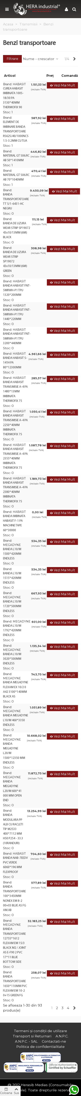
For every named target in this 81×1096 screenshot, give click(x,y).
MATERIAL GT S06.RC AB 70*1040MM (16, 177)
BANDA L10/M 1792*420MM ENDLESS (12, 630)
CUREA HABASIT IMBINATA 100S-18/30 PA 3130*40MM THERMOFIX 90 (13, 98)
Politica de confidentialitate (40, 1046)
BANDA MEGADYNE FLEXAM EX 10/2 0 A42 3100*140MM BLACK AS (15, 689)
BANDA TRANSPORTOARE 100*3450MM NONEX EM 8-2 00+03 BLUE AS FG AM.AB (14, 898)
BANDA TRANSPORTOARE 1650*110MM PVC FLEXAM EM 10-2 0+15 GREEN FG (15, 986)
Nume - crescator (41, 59)
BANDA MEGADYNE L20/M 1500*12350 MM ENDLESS (14, 753)
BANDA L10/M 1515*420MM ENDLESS (12, 578)
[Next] (74, 58)
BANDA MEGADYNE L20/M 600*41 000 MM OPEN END (12, 791)
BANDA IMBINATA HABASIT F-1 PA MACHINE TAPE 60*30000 (14, 523)
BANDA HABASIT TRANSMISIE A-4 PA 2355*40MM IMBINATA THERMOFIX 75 (15, 459)
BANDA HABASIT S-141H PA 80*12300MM (15, 362)
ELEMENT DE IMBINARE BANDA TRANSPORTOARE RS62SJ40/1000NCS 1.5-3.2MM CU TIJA (15, 131)
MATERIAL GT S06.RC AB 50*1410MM (16, 158)
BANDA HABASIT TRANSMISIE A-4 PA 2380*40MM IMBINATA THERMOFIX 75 (15, 492)
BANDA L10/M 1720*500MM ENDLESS (12, 606)
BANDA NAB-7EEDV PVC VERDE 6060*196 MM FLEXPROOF (15, 865)
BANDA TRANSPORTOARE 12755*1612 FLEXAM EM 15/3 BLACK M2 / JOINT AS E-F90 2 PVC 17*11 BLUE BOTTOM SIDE (14, 946)
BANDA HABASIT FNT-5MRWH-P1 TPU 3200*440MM (17, 338)
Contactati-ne (54, 1041)
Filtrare (12, 59)
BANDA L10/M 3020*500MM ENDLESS (12, 659)
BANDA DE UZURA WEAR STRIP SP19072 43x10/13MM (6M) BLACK (16, 230)
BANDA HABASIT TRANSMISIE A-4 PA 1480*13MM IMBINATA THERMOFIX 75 (15, 392)
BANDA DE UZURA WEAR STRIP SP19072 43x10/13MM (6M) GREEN (15, 262)
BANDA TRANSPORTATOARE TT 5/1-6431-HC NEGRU (16, 201)
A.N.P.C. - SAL (26, 1041)
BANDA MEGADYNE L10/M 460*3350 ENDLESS (15, 720)
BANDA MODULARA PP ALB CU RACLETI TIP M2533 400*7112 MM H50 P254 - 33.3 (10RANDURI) (13, 829)
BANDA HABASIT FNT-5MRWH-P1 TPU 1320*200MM (17, 290)
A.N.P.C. (62, 1036)
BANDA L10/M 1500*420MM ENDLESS (12, 554)
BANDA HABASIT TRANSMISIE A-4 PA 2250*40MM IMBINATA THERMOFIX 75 (15, 425)
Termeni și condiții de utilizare (40, 1031)
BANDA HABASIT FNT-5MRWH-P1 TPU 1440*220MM (17, 314)
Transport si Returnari (32, 1036)
